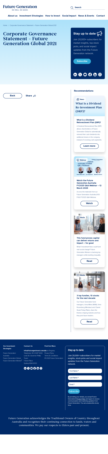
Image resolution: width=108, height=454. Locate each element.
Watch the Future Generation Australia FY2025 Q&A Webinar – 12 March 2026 (89, 184)
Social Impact (69, 15)
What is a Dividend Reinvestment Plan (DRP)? (89, 121)
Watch (89, 203)
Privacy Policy (49, 353)
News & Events (86, 15)
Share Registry (50, 351)
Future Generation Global (12, 358)
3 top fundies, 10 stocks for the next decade (88, 296)
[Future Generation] (20, 8)
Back (12, 95)
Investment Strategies (31, 15)
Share (31, 95)
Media (81, 217)
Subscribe (82, 61)
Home (5, 25)
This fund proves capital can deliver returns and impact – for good (88, 240)
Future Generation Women (12, 361)
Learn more (89, 146)
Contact (100, 15)
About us (13, 15)
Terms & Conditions (51, 356)
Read (89, 261)
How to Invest (52, 15)
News (80, 99)
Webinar (81, 160)
